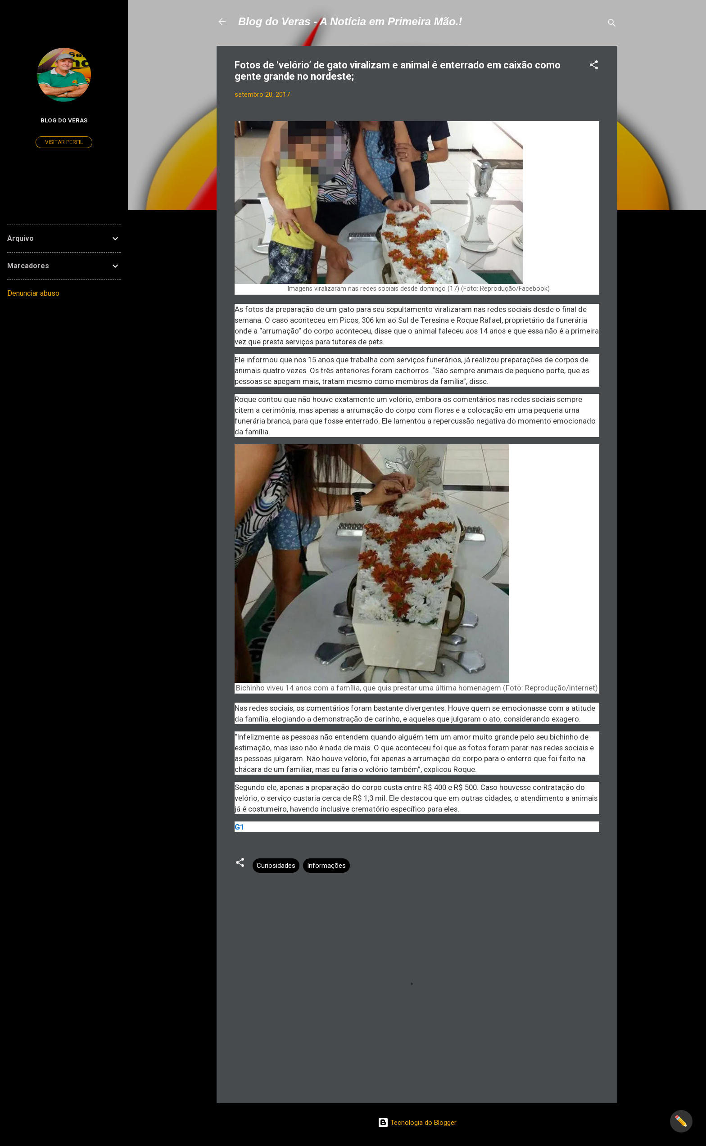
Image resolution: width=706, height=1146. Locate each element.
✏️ (681, 1121)
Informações (326, 866)
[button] (593, 66)
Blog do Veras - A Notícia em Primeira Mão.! (350, 21)
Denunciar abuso (33, 293)
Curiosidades (276, 866)
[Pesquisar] (611, 24)
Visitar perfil (64, 142)
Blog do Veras (64, 120)
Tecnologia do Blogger (417, 1123)
